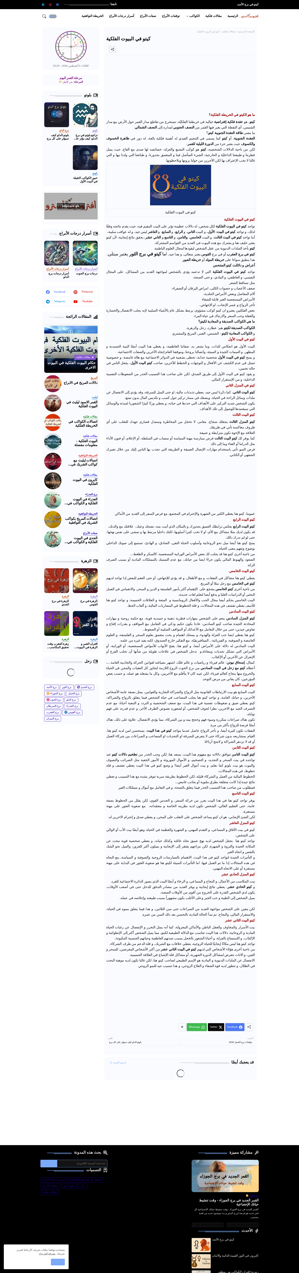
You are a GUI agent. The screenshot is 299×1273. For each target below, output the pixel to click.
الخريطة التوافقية (92, 16)
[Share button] (182, 1027)
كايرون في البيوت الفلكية (85, 482)
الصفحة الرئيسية (246, 32)
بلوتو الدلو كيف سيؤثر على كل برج (58, 137)
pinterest (87, 292)
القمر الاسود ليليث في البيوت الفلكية (81, 404)
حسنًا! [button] (58, 1262)
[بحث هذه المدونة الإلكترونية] (82, 1163)
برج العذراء (72, 706)
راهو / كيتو (69, 1186)
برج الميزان (52, 718)
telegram (59, 301)
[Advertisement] (180, 84)
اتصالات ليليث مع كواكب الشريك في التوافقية (84, 463)
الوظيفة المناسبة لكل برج (210, 1225)
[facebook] (57, 4)
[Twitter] (216, 1027)
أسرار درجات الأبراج (121, 16)
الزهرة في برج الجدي (60, 603)
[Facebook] (234, 1027)
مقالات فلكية (213, 16)
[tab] (233, 16)
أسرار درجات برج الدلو (58, 275)
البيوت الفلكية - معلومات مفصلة (86, 443)
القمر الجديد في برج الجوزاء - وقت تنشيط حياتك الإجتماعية (229, 1202)
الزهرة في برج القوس (89, 603)
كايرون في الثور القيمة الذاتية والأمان (235, 1256)
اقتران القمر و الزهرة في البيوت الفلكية (87, 646)
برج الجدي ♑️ (84, 687)
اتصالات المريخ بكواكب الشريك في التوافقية (81, 521)
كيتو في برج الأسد (248, 4)
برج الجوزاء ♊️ (54, 693)
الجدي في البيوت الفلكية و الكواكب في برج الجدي (82, 540)
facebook (60, 292)
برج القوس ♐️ (72, 712)
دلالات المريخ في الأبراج (80, 383)
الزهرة (98, 1180)
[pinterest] (50, 4)
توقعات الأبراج (170, 16)
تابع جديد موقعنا (70, 206)
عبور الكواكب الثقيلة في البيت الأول (85, 180)
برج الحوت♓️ (53, 700)
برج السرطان (53, 706)
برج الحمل (74, 693)
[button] (53, 16)
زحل (82, 1186)
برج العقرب (52, 712)
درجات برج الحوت (87, 273)
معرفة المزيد (48, 1254)
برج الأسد (51, 687)
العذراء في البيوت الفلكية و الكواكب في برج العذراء (82, 502)
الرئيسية (232, 16)
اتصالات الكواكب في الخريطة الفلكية (83, 424)
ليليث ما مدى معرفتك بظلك (244, 1225)
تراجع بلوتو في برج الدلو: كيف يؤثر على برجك (85, 137)
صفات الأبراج (148, 16)
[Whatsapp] (197, 1027)
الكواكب (194, 16)
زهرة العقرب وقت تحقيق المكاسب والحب (58, 646)
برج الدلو (71, 700)
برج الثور (67, 687)
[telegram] (43, 4)
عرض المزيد (119, 1062)
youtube (87, 301)
